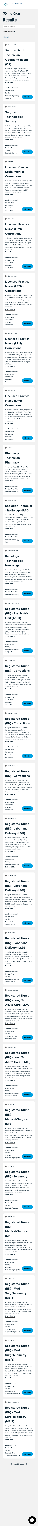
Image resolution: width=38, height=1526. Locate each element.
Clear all (6, 37)
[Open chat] (32, 1520)
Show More (9, 82)
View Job (27, 97)
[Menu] (32, 4)
